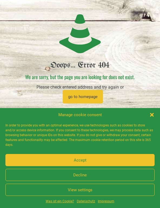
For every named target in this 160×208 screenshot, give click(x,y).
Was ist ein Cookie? (60, 201)
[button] (152, 115)
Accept (80, 160)
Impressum (106, 201)
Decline (80, 175)
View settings (80, 189)
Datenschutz (86, 201)
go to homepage (83, 96)
